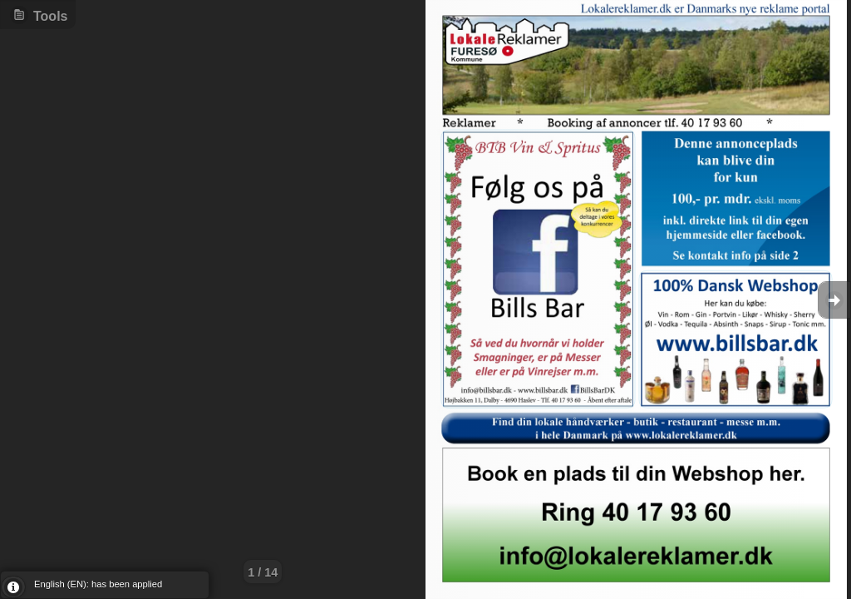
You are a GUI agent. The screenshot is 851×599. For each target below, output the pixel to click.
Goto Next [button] (834, 300)
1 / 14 (263, 572)
